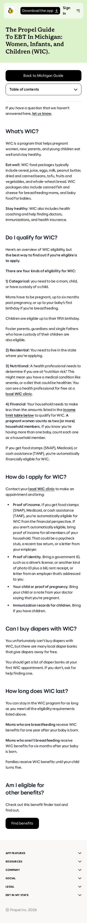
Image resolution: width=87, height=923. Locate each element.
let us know (42, 113)
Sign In (66, 11)
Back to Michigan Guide (43, 75)
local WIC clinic (19, 394)
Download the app (40, 10)
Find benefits (22, 823)
